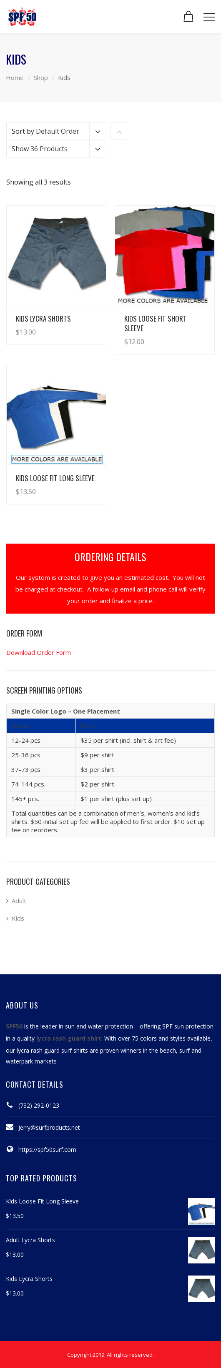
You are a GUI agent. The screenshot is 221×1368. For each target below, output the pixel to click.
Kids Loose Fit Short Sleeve (155, 323)
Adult (19, 900)
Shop (41, 77)
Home (15, 77)
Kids (18, 918)
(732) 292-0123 (38, 1105)
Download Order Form (38, 652)
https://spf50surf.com (47, 1149)
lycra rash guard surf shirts (52, 1050)
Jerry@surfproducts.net (49, 1127)
